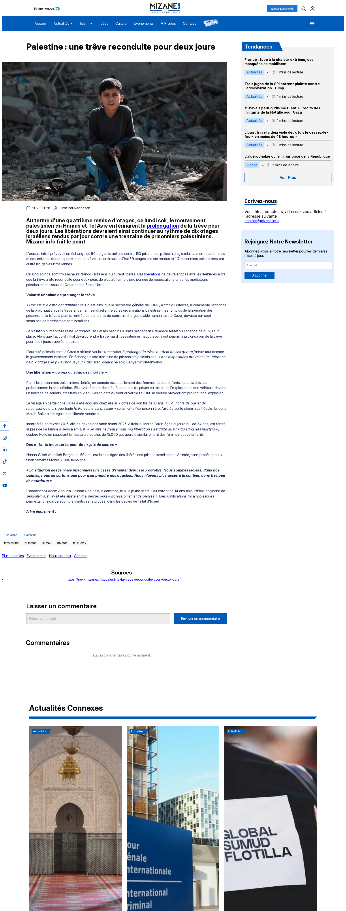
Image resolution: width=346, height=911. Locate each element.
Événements (144, 23)
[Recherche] (303, 8)
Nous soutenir (60, 556)
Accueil (40, 23)
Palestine (30, 535)
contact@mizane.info (261, 221)
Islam (86, 23)
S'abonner (259, 275)
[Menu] (312, 24)
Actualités (63, 23)
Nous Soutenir (282, 9)
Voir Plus (288, 177)
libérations (152, 274)
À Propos (168, 23)
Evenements (36, 556)
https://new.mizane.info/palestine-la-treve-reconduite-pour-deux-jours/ (124, 579)
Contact (189, 23)
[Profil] (312, 8)
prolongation (163, 226)
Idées (104, 23)
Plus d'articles (13, 556)
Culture (121, 23)
